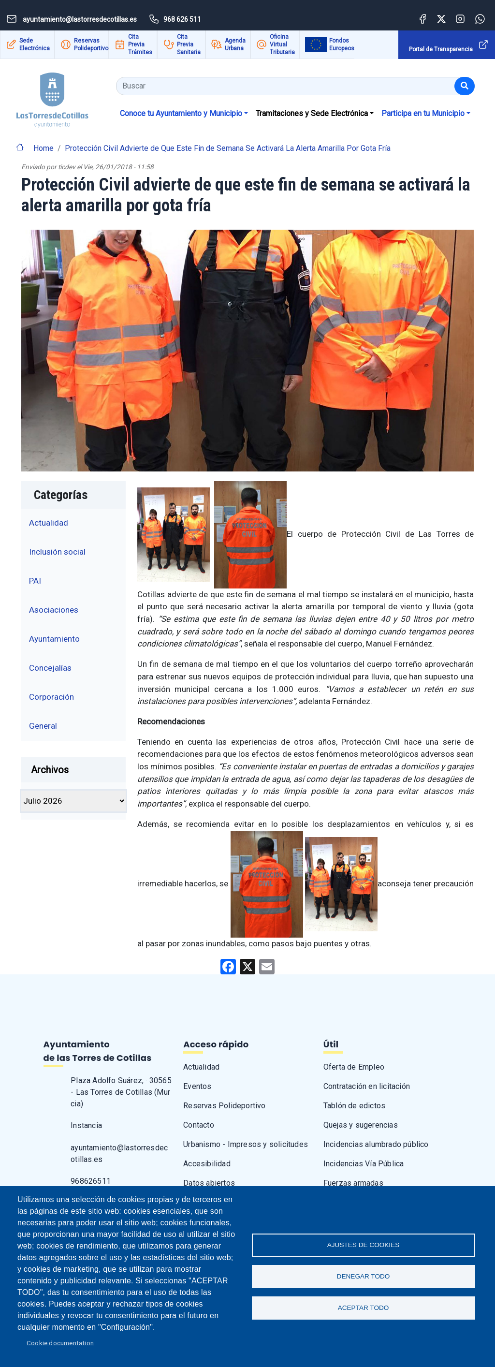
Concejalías (50, 668)
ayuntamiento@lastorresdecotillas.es (119, 1153)
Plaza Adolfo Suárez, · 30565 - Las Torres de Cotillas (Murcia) (121, 1092)
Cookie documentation (60, 1343)
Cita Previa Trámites (140, 44)
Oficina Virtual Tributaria (282, 44)
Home (43, 148)
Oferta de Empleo (353, 1067)
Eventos (197, 1086)
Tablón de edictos (354, 1105)
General (43, 726)
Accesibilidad (207, 1163)
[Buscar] (464, 86)
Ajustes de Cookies (363, 1245)
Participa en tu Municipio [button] (423, 113)
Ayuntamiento (54, 639)
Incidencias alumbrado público (376, 1144)
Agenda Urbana (235, 44)
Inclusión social (57, 552)
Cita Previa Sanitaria (189, 44)
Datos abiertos (209, 1183)
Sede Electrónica (34, 44)
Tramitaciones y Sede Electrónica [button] (312, 113)
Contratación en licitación (366, 1086)
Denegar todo (363, 1276)
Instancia (86, 1125)
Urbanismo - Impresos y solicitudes (245, 1144)
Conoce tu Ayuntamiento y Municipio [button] (181, 113)
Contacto (198, 1125)
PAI (35, 581)
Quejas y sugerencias (360, 1125)
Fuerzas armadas (353, 1183)
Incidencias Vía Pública (363, 1163)
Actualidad (48, 523)
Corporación (51, 697)
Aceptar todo (363, 1307)
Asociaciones (53, 610)
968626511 (91, 1181)
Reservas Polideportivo (91, 44)
